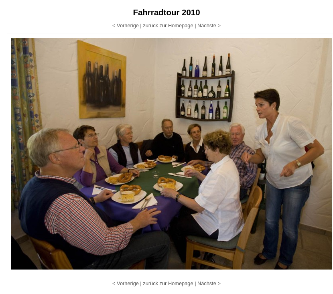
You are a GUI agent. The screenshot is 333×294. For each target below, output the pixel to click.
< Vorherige (125, 25)
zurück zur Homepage (168, 25)
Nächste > (209, 25)
